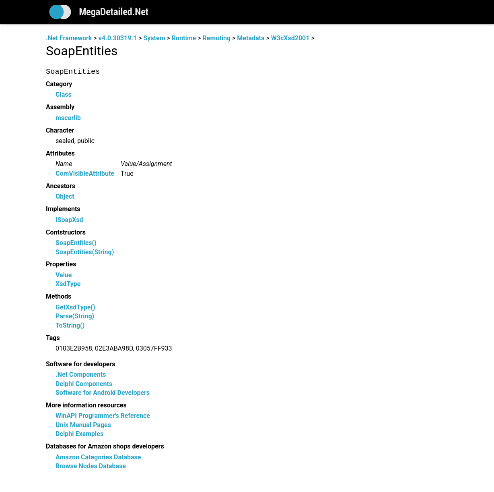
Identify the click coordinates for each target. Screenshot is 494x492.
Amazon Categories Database (98, 457)
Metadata (250, 38)
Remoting (216, 38)
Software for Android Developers (103, 393)
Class (64, 95)
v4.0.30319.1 (118, 38)
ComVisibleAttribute (85, 173)
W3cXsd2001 (290, 38)
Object (65, 197)
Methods (58, 297)
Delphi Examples (79, 434)
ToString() (70, 325)
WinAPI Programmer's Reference (103, 416)
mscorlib (68, 118)
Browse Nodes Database (91, 466)
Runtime (184, 38)
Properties (61, 264)
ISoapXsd (69, 220)
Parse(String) (75, 316)
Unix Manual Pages (83, 425)
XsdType (68, 284)
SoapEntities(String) (85, 252)
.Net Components (81, 375)
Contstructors (66, 232)
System (154, 38)
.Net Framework (69, 38)
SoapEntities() (76, 243)
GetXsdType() (75, 307)
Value (64, 275)
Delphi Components (84, 384)
